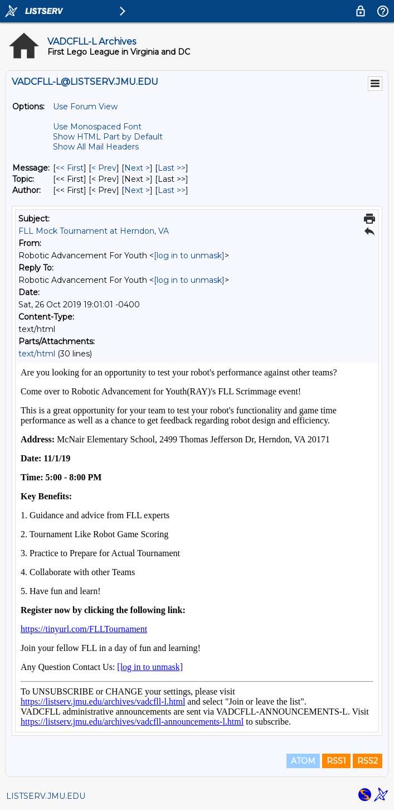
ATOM (303, 761)
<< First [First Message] (70, 168)
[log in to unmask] (189, 255)
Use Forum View (85, 107)
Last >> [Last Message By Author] (172, 190)
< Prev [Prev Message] (103, 168)
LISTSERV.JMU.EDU (45, 796)
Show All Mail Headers (96, 147)
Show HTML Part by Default (108, 137)
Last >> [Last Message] (172, 168)
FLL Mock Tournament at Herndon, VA (93, 231)
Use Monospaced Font (97, 127)
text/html (36, 354)
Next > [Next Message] (137, 168)
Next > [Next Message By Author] (137, 190)
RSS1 (336, 761)
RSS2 (367, 761)
